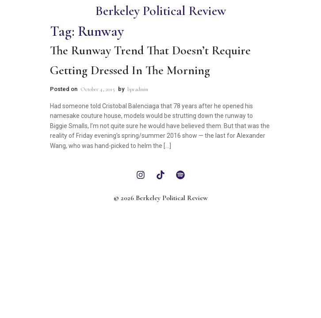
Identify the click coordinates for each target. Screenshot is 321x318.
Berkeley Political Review (160, 11)
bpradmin (137, 89)
